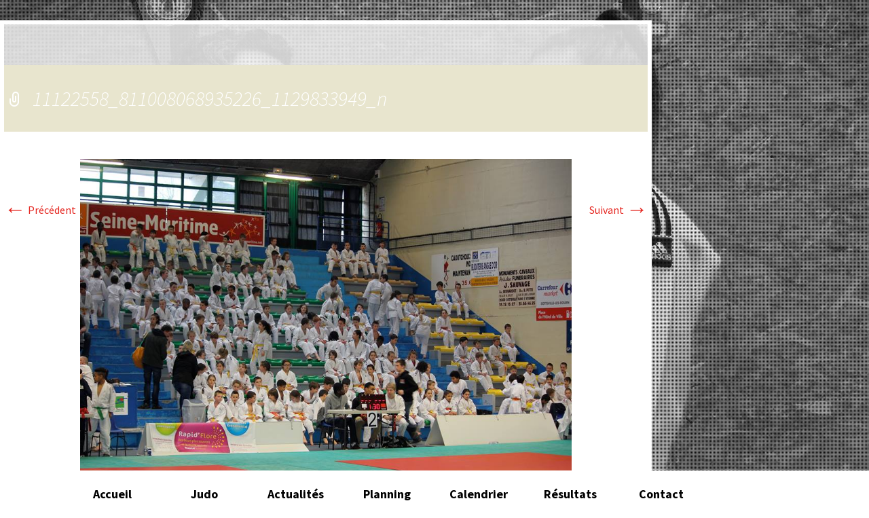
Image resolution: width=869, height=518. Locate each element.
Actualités (295, 494)
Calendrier (478, 494)
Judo (204, 494)
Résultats (570, 494)
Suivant (618, 210)
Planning (387, 494)
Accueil (112, 494)
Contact (661, 494)
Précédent (40, 210)
